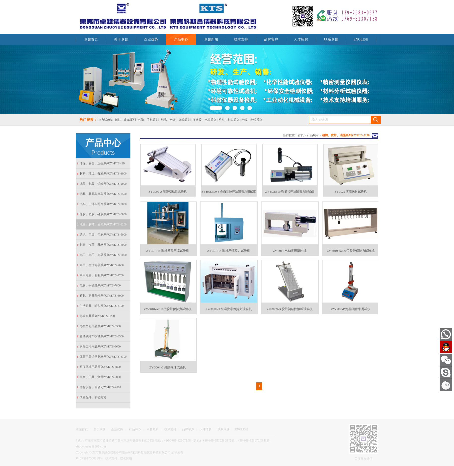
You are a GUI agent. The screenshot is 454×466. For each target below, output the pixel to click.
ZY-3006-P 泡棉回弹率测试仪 (350, 306)
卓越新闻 (211, 40)
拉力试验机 (101, 120)
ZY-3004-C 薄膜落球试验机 (167, 364)
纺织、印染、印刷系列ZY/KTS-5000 (103, 235)
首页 (301, 134)
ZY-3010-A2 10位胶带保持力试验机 (167, 306)
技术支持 (241, 40)
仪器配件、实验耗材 (93, 398)
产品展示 (313, 134)
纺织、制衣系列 (224, 120)
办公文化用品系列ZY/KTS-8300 (100, 327)
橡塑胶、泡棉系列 (200, 120)
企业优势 (151, 40)
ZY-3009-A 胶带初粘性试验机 (167, 189)
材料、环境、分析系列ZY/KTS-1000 (103, 174)
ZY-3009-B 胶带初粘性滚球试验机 (289, 306)
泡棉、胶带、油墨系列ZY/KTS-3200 (103, 225)
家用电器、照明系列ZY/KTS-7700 (102, 276)
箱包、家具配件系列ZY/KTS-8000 (102, 297)
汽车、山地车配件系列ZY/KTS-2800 (103, 205)
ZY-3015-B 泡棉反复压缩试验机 (167, 247)
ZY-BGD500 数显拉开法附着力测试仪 (290, 189)
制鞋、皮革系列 (121, 120)
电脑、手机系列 (144, 120)
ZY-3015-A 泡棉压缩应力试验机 (228, 247)
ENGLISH (361, 40)
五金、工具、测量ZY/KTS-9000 (100, 378)
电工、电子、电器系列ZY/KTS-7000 (103, 256)
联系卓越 (331, 40)
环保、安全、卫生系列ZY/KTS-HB (102, 164)
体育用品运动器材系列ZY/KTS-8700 (103, 358)
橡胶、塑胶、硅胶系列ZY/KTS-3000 (103, 215)
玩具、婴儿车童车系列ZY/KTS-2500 (103, 195)
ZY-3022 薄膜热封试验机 (350, 189)
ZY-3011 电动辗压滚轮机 (289, 247)
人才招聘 (301, 40)
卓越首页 (91, 40)
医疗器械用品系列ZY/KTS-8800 (100, 368)
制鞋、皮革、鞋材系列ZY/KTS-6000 (103, 246)
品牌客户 (271, 40)
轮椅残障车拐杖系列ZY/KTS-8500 (102, 337)
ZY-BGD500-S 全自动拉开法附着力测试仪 (228, 189)
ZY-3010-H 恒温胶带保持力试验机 (228, 306)
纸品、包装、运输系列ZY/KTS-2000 (103, 185)
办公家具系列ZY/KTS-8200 (97, 317)
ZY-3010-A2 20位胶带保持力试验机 (350, 247)
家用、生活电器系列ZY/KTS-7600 (102, 266)
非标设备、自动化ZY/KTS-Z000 (100, 388)
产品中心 (181, 40)
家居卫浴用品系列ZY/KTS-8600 (100, 347)
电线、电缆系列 (247, 120)
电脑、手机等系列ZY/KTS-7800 (100, 286)
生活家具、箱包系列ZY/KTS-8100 (102, 307)
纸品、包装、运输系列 (171, 120)
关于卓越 (121, 40)
